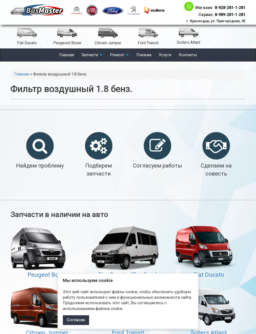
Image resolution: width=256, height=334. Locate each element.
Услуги (165, 54)
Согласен (76, 320)
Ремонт (119, 54)
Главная (66, 54)
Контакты (188, 54)
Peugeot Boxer (47, 274)
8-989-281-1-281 (230, 14)
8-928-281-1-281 (230, 7)
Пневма (143, 54)
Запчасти (92, 54)
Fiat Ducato (209, 274)
